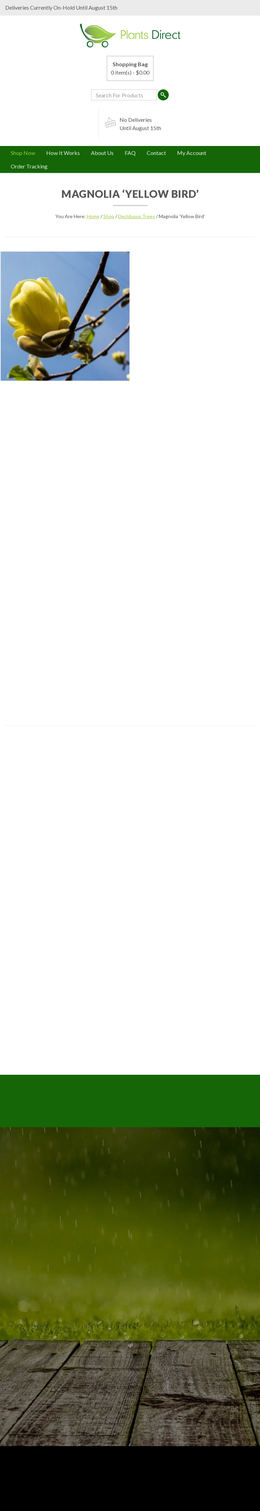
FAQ (130, 152)
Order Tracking (29, 166)
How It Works (63, 152)
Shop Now (23, 152)
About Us (102, 152)
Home (93, 216)
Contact (156, 152)
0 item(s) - (130, 68)
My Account (191, 152)
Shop (108, 216)
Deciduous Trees (136, 216)
